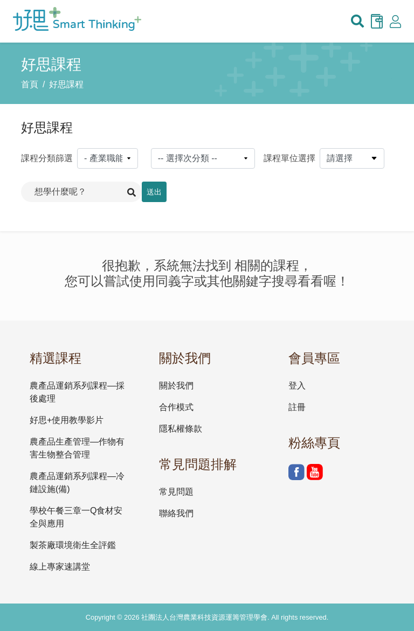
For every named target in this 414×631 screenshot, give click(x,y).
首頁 (29, 84)
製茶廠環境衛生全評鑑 (73, 545)
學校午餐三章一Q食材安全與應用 (76, 517)
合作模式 (176, 407)
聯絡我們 (176, 513)
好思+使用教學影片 (67, 420)
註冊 (297, 407)
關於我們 (176, 385)
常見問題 (176, 491)
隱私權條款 (180, 428)
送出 (154, 192)
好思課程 (66, 84)
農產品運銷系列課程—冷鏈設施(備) (77, 482)
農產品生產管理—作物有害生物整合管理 (77, 448)
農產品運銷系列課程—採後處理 (77, 392)
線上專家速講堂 (60, 566)
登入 (297, 385)
